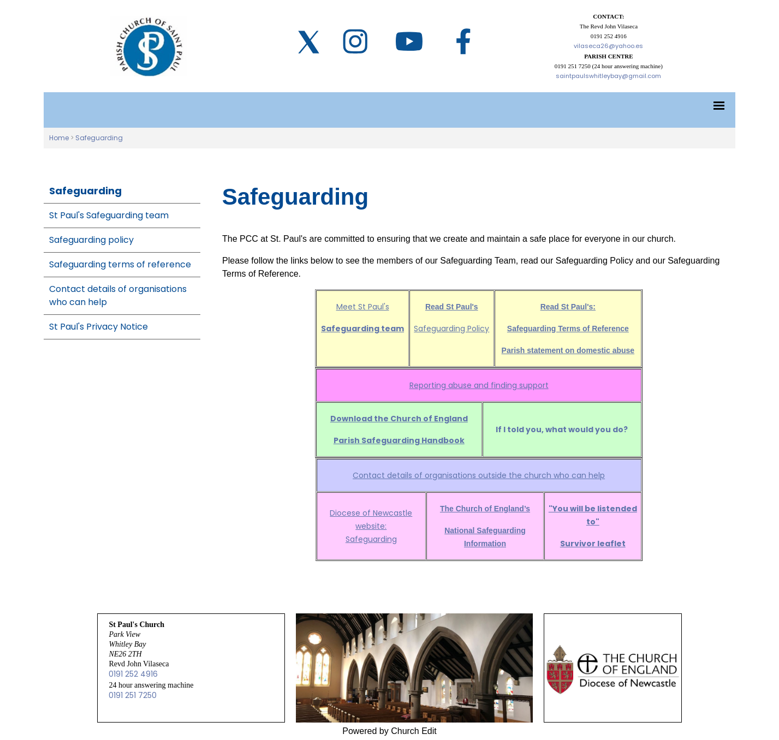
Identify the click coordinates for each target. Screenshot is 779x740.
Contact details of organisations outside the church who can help (479, 475)
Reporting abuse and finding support (478, 385)
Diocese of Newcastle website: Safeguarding (371, 526)
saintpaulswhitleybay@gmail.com (608, 75)
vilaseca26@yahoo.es (608, 45)
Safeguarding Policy (451, 328)
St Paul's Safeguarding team (109, 215)
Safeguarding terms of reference (120, 264)
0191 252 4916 (133, 674)
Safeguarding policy (91, 240)
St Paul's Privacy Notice (98, 326)
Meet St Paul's (362, 306)
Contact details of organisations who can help (118, 295)
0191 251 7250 (133, 695)
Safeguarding (99, 137)
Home (59, 137)
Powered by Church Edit (389, 731)
